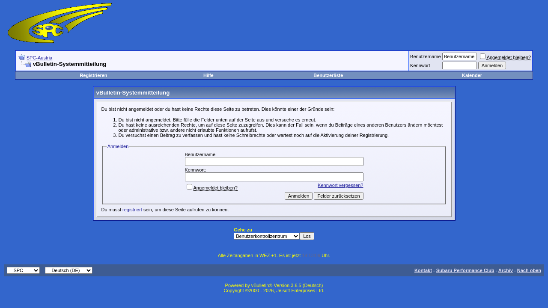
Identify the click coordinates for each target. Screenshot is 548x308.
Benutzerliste (328, 75)
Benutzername (425, 56)
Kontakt (423, 270)
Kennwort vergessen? (340, 185)
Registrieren (93, 75)
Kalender (472, 75)
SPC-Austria (40, 57)
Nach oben (529, 270)
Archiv (505, 270)
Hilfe (208, 75)
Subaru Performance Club (465, 270)
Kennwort (420, 65)
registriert (132, 209)
